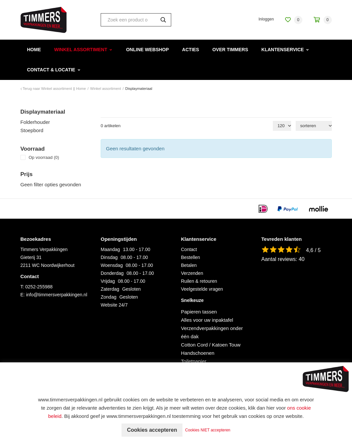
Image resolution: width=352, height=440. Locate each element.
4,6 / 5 (313, 250)
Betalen (189, 265)
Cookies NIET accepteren (207, 430)
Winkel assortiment (80, 49)
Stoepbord (32, 130)
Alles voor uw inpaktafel (207, 320)
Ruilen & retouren (199, 281)
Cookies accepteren (152, 430)
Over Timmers (230, 49)
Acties (190, 49)
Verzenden (192, 273)
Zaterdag (110, 289)
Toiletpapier (194, 361)
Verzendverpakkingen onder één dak (212, 332)
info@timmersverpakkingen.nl (56, 294)
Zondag (108, 297)
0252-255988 (39, 286)
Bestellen (190, 257)
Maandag (110, 249)
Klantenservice (282, 49)
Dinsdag (109, 257)
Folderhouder (35, 122)
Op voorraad (44, 157)
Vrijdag (108, 281)
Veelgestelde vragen (202, 289)
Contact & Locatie (51, 69)
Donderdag (112, 273)
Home (34, 49)
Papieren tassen (199, 311)
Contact (189, 249)
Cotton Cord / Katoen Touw (211, 345)
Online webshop (147, 49)
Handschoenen (198, 353)
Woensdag (112, 265)
